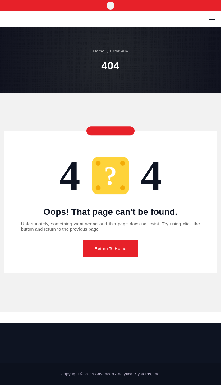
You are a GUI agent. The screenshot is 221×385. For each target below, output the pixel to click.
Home (98, 51)
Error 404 (119, 51)
